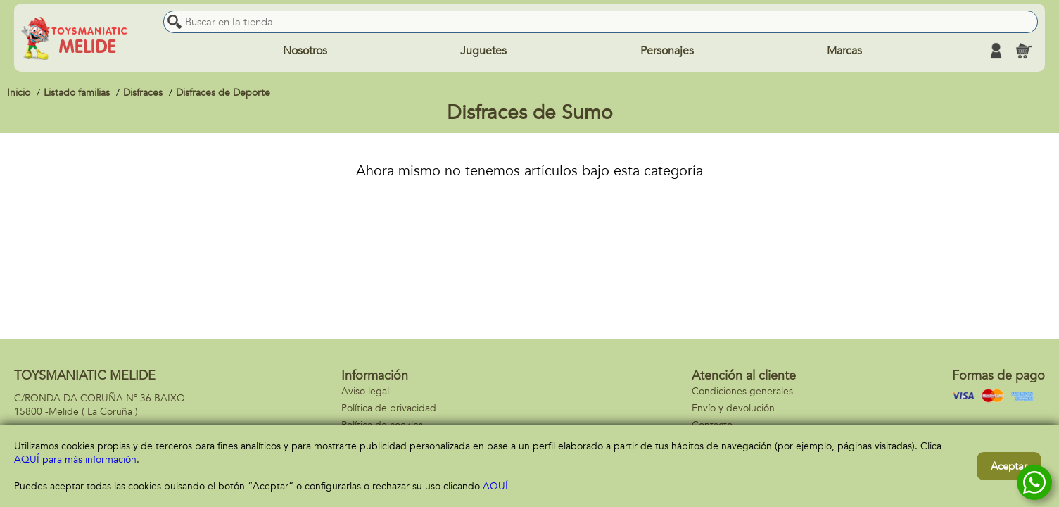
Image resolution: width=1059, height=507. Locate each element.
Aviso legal (365, 391)
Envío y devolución (733, 408)
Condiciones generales (742, 391)
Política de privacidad (388, 408)
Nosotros (305, 50)
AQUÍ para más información (75, 459)
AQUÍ (495, 486)
